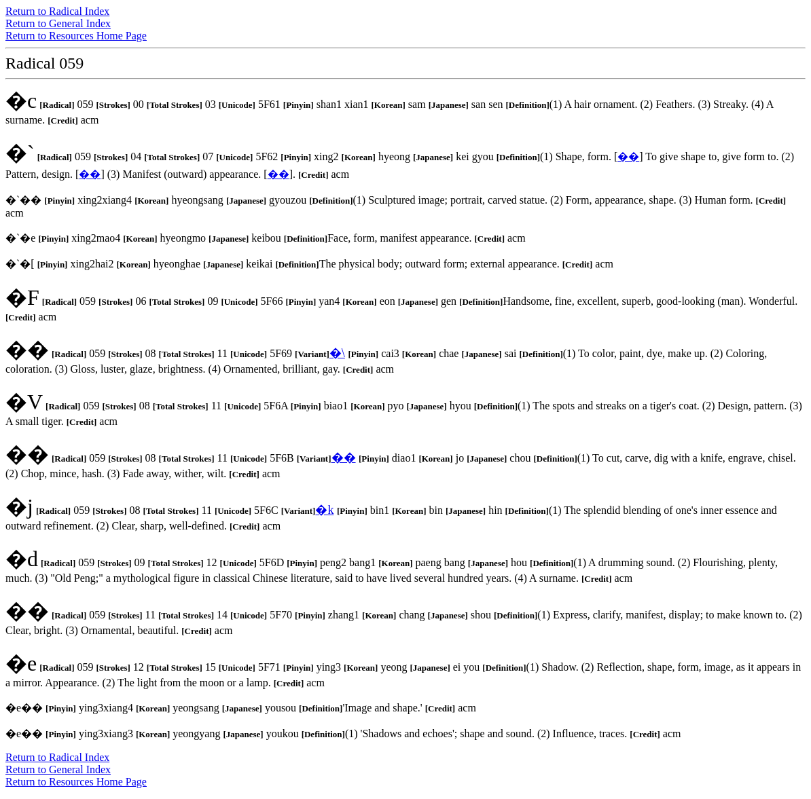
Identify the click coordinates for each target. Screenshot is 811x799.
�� (628, 156)
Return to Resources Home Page (76, 35)
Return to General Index (58, 23)
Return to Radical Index (57, 11)
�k (324, 510)
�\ (337, 353)
